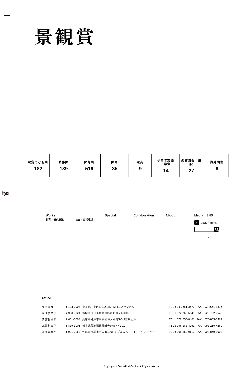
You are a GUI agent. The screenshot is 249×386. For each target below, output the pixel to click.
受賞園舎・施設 (45, 263)
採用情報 (180, 269)
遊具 (38, 257)
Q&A (178, 256)
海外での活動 (111, 230)
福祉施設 (75, 231)
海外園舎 (40, 269)
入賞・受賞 (182, 243)
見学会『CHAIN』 (115, 224)
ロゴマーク (182, 224)
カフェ (73, 243)
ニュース (215, 232)
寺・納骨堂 (76, 257)
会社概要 (180, 237)
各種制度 (215, 239)
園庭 (38, 250)
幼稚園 (39, 231)
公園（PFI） (77, 237)
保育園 (39, 237)
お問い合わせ (183, 263)
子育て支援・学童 (46, 243)
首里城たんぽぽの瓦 (116, 247)
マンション (76, 250)
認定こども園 (43, 224)
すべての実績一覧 (46, 276)
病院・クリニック (80, 224)
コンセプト (182, 230)
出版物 (179, 249)
